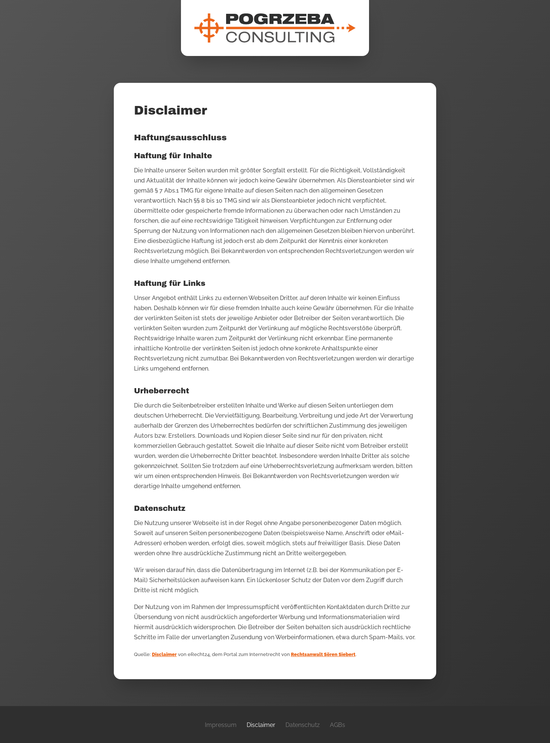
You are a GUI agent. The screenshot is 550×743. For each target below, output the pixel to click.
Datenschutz (302, 724)
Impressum (221, 724)
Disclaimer (164, 654)
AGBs (337, 724)
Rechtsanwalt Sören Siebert (323, 654)
